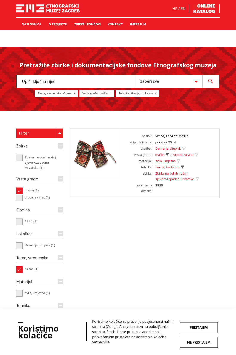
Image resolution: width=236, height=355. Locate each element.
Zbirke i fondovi (87, 24)
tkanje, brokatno (167, 167)
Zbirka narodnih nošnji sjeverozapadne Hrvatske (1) (41, 162)
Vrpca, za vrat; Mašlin (171, 136)
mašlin (159, 154)
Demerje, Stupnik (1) (40, 245)
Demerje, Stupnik (168, 148)
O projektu (58, 24)
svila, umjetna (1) (37, 293)
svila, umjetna (165, 161)
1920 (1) (31, 221)
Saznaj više (101, 342)
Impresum (138, 24)
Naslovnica (31, 24)
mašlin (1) (32, 190)
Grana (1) (32, 269)
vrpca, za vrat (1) (37, 197)
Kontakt (115, 24)
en (183, 8)
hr (174, 8)
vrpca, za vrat (183, 154)
